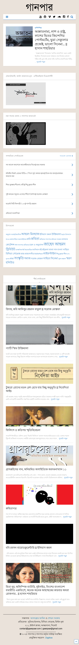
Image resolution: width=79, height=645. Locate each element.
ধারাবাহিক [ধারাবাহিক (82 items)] (28, 250)
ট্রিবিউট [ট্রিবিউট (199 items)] (10, 249)
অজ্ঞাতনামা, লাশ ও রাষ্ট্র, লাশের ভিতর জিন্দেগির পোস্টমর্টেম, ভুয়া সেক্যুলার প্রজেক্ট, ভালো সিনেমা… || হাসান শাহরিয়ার (51, 40)
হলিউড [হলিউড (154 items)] (10, 262)
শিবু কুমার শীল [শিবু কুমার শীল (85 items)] (61, 254)
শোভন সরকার (54, 618)
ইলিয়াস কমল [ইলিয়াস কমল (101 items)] (45, 234)
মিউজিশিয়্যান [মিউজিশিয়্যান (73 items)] (38, 254)
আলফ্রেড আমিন (37, 618)
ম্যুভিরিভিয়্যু (38, 27)
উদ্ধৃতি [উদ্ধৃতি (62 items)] (63, 234)
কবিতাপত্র (11, 508)
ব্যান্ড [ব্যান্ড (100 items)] (22, 254)
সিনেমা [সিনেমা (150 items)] (54, 258)
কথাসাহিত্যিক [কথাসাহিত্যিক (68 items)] (22, 239)
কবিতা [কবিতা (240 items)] (35, 239)
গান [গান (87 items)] (16, 245)
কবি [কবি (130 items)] (29, 239)
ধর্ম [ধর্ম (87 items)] (23, 250)
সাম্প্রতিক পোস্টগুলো (14, 156)
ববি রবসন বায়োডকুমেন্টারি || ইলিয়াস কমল (29, 547)
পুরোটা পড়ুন (41, 62)
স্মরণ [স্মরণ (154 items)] (69, 258)
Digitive (49, 637)
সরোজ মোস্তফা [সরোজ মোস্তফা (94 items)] (37, 258)
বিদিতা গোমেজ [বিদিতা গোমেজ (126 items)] (13, 253)
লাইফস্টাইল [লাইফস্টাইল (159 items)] (49, 253)
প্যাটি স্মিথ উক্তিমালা (17, 348)
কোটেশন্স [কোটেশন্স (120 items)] (10, 244)
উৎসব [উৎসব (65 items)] (8, 239)
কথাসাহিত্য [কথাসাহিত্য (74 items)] (14, 239)
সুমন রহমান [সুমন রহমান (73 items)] (62, 259)
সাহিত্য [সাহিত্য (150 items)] (46, 258)
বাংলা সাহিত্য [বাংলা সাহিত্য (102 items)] (63, 249)
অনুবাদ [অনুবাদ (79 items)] (8, 234)
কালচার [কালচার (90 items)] (65, 239)
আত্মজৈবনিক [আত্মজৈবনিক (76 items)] (16, 234)
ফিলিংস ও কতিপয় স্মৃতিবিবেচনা (23, 430)
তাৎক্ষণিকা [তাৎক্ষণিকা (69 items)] (18, 250)
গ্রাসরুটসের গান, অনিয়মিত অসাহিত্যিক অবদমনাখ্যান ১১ (36, 469)
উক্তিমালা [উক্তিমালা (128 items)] (56, 234)
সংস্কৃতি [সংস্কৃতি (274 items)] (19, 258)
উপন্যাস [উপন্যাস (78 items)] (68, 234)
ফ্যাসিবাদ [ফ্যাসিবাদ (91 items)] (35, 250)
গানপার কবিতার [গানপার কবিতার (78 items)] (23, 245)
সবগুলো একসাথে (66, 156)
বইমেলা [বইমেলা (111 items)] (45, 249)
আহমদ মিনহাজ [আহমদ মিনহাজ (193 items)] (30, 234)
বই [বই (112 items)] (40, 249)
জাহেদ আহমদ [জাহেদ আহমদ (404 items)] (54, 244)
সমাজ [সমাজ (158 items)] (27, 258)
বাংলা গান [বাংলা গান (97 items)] (53, 249)
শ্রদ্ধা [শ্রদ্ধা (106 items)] (12, 258)
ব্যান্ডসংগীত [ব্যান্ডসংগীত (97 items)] (29, 254)
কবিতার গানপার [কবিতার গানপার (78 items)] (45, 239)
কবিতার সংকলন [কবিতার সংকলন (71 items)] (56, 239)
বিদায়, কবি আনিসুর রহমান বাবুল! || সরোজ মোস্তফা (33, 309)
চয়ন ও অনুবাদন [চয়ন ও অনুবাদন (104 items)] (36, 244)
